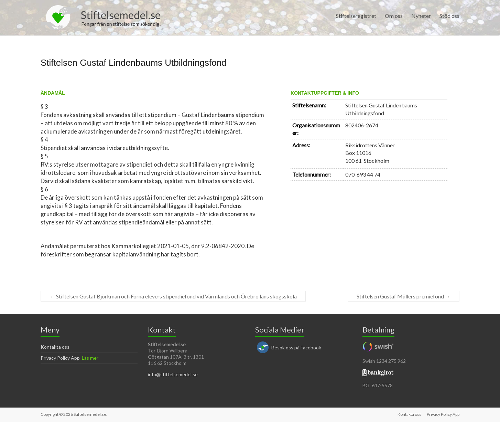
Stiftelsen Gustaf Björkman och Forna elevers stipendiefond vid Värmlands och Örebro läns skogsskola (173, 296)
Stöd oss (449, 15)
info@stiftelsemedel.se (173, 374)
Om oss (394, 15)
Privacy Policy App (60, 358)
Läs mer (90, 358)
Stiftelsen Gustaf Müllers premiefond (403, 296)
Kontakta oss (55, 347)
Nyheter (421, 15)
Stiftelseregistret (356, 15)
